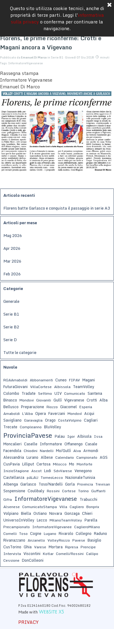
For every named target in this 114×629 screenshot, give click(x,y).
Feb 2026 (12, 273)
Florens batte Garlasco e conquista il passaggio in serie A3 (56, 208)
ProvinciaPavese (27, 435)
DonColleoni (32, 560)
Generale (11, 301)
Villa (63, 507)
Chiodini (30, 451)
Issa (98, 436)
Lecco (42, 520)
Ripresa (71, 547)
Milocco (60, 464)
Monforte (84, 464)
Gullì (58, 400)
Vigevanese (74, 400)
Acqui (89, 413)
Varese (40, 547)
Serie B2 (11, 326)
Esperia (85, 407)
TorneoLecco (52, 477)
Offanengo (73, 444)
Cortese (69, 491)
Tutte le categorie (19, 352)
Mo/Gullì (63, 450)
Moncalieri (12, 444)
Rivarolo (66, 533)
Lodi (47, 471)
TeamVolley (83, 386)
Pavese (78, 540)
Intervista (12, 554)
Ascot (36, 471)
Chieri (87, 513)
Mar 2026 (12, 261)
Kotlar (48, 554)
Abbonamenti (41, 380)
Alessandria (13, 457)
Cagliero (77, 507)
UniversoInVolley (18, 520)
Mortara (56, 547)
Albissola (62, 387)
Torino (83, 491)
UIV (58, 393)
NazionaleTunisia (80, 477)
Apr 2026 (11, 248)
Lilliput (28, 464)
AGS (104, 457)
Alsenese (11, 507)
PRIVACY (28, 622)
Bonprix (92, 507)
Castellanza (13, 477)
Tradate (29, 393)
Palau (60, 436)
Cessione (11, 560)
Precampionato (16, 527)
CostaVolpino (69, 420)
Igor (71, 436)
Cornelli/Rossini (70, 554)
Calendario (64, 457)
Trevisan (102, 484)
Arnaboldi (11, 413)
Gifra (7, 499)
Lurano (32, 457)
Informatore (51, 444)
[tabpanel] (56, 608)
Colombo (11, 393)
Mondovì (74, 413)
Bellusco (11, 407)
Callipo (92, 554)
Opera (40, 413)
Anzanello (36, 540)
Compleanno (31, 427)
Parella (91, 520)
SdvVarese (63, 471)
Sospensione (14, 491)
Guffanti (98, 491)
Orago (50, 420)
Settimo (45, 393)
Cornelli (10, 533)
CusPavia (11, 464)
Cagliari (91, 420)
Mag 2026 (12, 235)
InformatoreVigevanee (52, 527)
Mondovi (26, 400)
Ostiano (40, 513)
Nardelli (47, 451)
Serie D (10, 339)
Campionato (86, 457)
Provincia (85, 484)
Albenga (10, 484)
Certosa (43, 464)
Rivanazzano (14, 540)
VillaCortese (41, 387)
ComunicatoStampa (39, 507)
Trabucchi (88, 499)
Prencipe (88, 547)
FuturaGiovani (15, 386)
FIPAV (74, 380)
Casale (91, 444)
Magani (88, 380)
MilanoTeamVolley (66, 520)
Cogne (35, 533)
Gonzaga (72, 513)
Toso (23, 533)
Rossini (53, 491)
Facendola (12, 450)
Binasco (10, 400)
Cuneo (61, 380)
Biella (26, 513)
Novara (55, 513)
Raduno (100, 533)
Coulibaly (36, 491)
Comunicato (74, 393)
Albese (47, 457)
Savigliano (12, 420)
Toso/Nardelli (51, 484)
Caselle (30, 444)
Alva (77, 451)
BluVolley (52, 427)
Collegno (84, 533)
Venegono (83, 471)
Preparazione (32, 407)
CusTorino (12, 547)
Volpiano (11, 513)
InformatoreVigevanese (25, 63)
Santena (95, 393)
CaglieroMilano (87, 527)
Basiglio (94, 540)
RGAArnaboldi (15, 380)
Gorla (70, 484)
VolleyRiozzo (58, 540)
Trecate (10, 427)
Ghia (28, 547)
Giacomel (68, 407)
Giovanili (43, 400)
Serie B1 (11, 314)
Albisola (84, 436)
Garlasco (28, 484)
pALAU (32, 477)
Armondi (90, 450)
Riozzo (52, 407)
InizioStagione (16, 471)
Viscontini (31, 553)
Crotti (92, 400)
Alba (103, 400)
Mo (71, 464)
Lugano (50, 533)
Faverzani (56, 413)
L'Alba (27, 413)
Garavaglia (33, 420)
